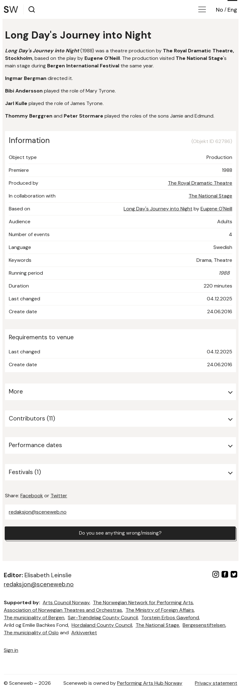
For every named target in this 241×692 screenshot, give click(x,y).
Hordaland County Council (102, 625)
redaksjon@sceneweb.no (38, 512)
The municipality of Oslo (31, 632)
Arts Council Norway (66, 602)
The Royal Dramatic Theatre (200, 183)
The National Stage (210, 196)
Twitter (59, 495)
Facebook (31, 495)
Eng (232, 9)
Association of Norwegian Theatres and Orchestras (63, 610)
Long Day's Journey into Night (158, 208)
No (219, 9)
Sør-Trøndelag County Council (103, 617)
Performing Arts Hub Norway (149, 683)
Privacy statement (216, 683)
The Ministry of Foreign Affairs (160, 610)
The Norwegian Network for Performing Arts (143, 602)
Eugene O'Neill (216, 208)
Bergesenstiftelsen (204, 625)
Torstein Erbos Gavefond (170, 617)
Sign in (11, 650)
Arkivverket (84, 632)
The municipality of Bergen (34, 617)
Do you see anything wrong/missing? (120, 533)
